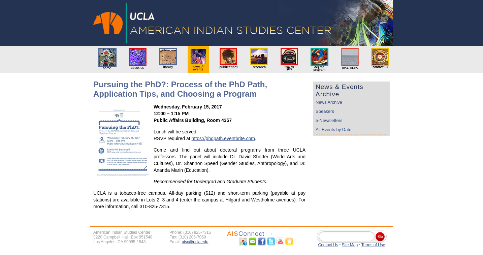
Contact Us (328, 245)
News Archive (329, 102)
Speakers (325, 111)
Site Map (350, 245)
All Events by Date (333, 129)
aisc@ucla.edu (195, 242)
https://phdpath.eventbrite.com (223, 138)
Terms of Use (373, 245)
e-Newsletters (329, 120)
